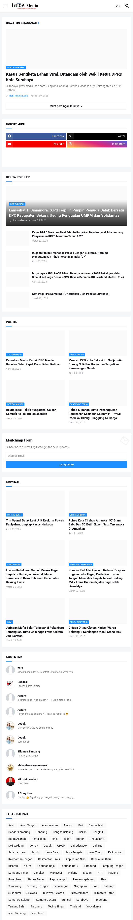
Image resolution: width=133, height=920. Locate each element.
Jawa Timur (95, 852)
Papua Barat (36, 879)
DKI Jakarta (97, 838)
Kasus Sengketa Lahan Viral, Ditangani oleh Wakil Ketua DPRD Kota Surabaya (64, 77)
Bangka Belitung (63, 832)
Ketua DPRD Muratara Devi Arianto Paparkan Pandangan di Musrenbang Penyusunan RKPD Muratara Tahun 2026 (77, 234)
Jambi (35, 852)
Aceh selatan (50, 825)
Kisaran (13, 865)
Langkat (39, 872)
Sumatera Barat (104, 893)
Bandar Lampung (19, 832)
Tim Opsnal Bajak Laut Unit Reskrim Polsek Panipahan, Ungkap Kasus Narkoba (35, 522)
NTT (100, 872)
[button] (5, 6)
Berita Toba (39, 838)
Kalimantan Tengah (20, 859)
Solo (95, 886)
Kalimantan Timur (49, 859)
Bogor (80, 838)
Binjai (54, 838)
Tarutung (36, 906)
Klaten (28, 865)
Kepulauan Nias (75, 859)
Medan (87, 872)
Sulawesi (31, 893)
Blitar (67, 838)
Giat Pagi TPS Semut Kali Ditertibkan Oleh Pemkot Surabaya (70, 293)
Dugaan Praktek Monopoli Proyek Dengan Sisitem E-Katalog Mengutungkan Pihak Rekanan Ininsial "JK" (70, 254)
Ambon (68, 825)
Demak (33, 845)
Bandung (41, 832)
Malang (72, 872)
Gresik (61, 845)
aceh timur (38, 913)
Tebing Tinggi (56, 906)
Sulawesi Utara (79, 893)
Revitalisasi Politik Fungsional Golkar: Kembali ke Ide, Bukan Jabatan (31, 412)
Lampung (90, 865)
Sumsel (66, 899)
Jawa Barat (52, 852)
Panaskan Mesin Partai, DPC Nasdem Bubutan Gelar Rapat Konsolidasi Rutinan (33, 362)
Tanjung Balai (16, 906)
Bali (80, 825)
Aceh (11, 825)
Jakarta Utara (17, 852)
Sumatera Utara (46, 899)
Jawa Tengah (73, 852)
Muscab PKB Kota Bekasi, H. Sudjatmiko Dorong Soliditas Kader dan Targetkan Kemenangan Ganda (96, 364)
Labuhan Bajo (46, 865)
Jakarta (98, 845)
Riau (103, 879)
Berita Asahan (17, 838)
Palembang (15, 879)
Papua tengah (58, 879)
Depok (47, 845)
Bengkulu (98, 832)
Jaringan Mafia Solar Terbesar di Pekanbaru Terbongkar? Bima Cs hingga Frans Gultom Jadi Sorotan (35, 632)
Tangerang (100, 899)
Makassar (56, 872)
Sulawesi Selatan (53, 893)
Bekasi (83, 832)
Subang (108, 886)
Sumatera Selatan (19, 899)
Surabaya (82, 899)
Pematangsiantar (84, 879)
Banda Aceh (96, 825)
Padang (113, 872)
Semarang (14, 886)
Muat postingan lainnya (65, 106)
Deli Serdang (16, 845)
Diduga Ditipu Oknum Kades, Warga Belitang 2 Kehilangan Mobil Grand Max (95, 629)
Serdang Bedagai (37, 886)
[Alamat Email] (66, 455)
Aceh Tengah (28, 825)
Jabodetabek (79, 845)
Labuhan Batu (69, 865)
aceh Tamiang (17, 913)
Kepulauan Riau (101, 859)
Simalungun (61, 886)
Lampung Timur (18, 872)
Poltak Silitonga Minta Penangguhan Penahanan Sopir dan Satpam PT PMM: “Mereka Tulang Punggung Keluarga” (95, 414)
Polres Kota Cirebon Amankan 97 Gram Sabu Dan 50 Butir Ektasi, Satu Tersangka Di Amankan (96, 524)
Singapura (80, 886)
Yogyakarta (93, 906)
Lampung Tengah (112, 865)
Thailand (75, 906)
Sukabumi (14, 893)
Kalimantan (115, 852)
